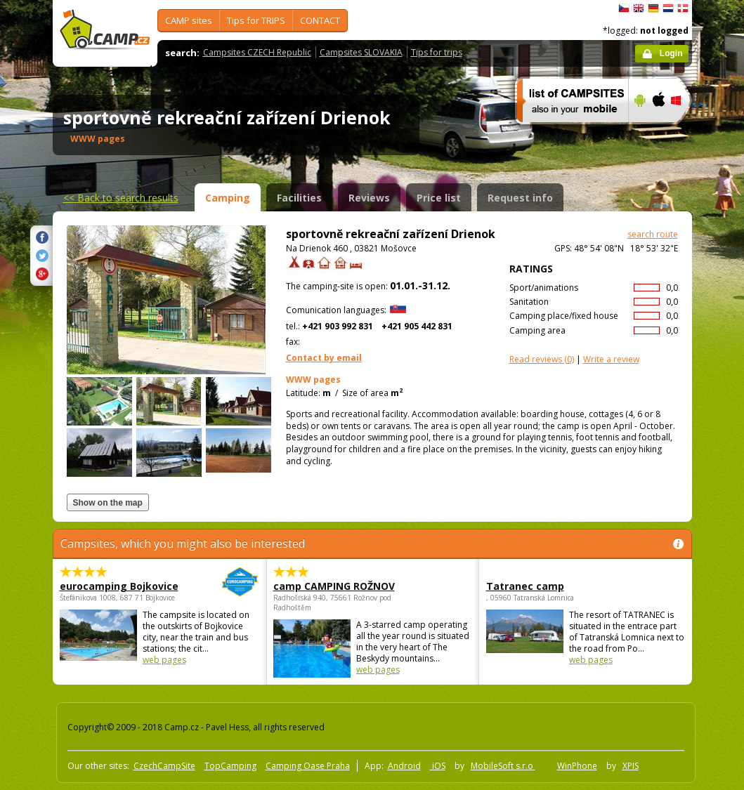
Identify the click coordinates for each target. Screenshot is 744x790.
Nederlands (668, 8)
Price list (439, 197)
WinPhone (577, 766)
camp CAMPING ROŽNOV (334, 586)
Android (404, 766)
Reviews (369, 197)
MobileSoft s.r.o (503, 766)
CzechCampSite (164, 766)
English (638, 8)
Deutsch (653, 8)
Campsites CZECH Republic (257, 52)
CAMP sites (188, 20)
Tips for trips (436, 52)
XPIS (630, 766)
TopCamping (230, 766)
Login (671, 53)
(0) (541, 359)
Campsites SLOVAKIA (361, 52)
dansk (682, 8)
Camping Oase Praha (308, 766)
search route (652, 234)
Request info (520, 197)
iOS (437, 766)
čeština (623, 8)
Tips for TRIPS (256, 20)
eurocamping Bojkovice (121, 586)
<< (120, 197)
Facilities (299, 197)
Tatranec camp (525, 586)
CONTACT (320, 20)
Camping (227, 197)
